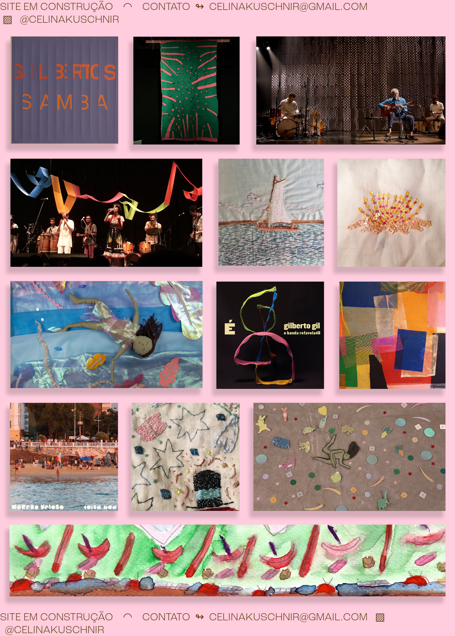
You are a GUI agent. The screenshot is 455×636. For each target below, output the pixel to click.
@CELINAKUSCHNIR (69, 19)
